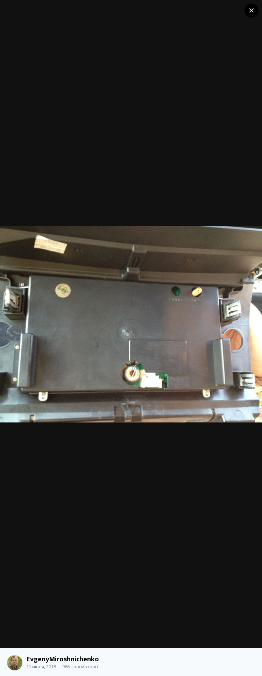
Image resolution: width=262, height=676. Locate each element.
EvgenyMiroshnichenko (62, 659)
